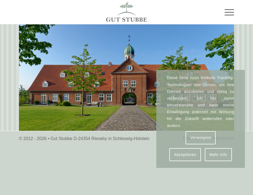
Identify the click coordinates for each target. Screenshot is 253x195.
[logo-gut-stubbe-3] (126, 12)
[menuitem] (226, 12)
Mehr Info (218, 154)
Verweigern (200, 137)
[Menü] (226, 12)
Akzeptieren (185, 154)
